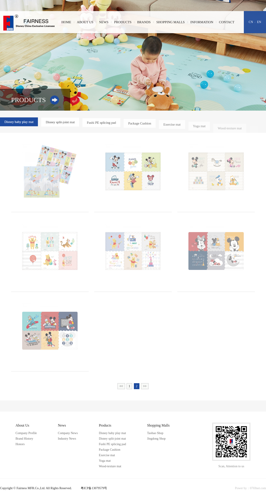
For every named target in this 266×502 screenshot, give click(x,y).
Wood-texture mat (229, 130)
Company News (68, 433)
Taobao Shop (155, 433)
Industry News (67, 438)
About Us (85, 22)
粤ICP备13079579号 (94, 488)
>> (145, 386)
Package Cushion (140, 124)
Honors (20, 444)
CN (251, 22)
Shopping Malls (170, 22)
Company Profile (26, 433)
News (104, 22)
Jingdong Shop (156, 438)
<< (121, 386)
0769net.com (258, 488)
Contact (227, 22)
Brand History (24, 438)
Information (201, 22)
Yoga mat (199, 128)
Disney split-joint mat (60, 122)
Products (122, 22)
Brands (144, 22)
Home (66, 22)
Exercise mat (172, 126)
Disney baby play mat (19, 122)
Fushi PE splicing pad (101, 123)
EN (259, 22)
